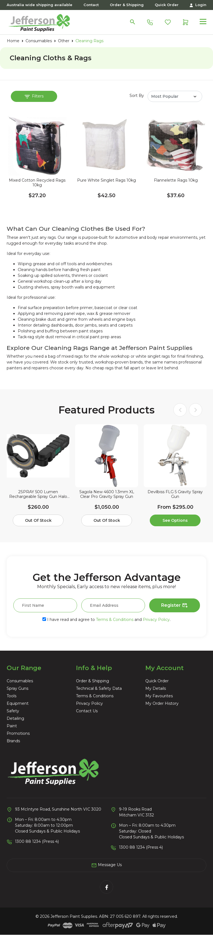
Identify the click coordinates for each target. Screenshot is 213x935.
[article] (38, 476)
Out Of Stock (38, 520)
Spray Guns (17, 688)
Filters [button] (34, 96)
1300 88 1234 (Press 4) (37, 841)
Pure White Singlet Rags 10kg (106, 180)
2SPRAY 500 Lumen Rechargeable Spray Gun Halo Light (38, 494)
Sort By (137, 95)
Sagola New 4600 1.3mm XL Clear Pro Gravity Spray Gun (106, 494)
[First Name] (45, 605)
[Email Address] (113, 605)
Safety (13, 710)
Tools (11, 695)
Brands (13, 740)
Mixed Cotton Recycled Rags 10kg (37, 182)
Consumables (20, 680)
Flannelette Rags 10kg (176, 180)
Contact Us (87, 710)
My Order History (162, 703)
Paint (12, 725)
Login (198, 4)
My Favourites (159, 695)
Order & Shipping (127, 4)
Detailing (15, 718)
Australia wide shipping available (39, 4)
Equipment (18, 703)
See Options (175, 520)
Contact (91, 4)
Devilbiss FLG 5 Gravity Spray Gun (175, 494)
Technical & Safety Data (99, 688)
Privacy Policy (156, 619)
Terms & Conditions (114, 619)
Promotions (18, 733)
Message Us (106, 865)
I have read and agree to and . (106, 619)
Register (174, 606)
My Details (155, 688)
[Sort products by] (175, 96)
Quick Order (167, 4)
